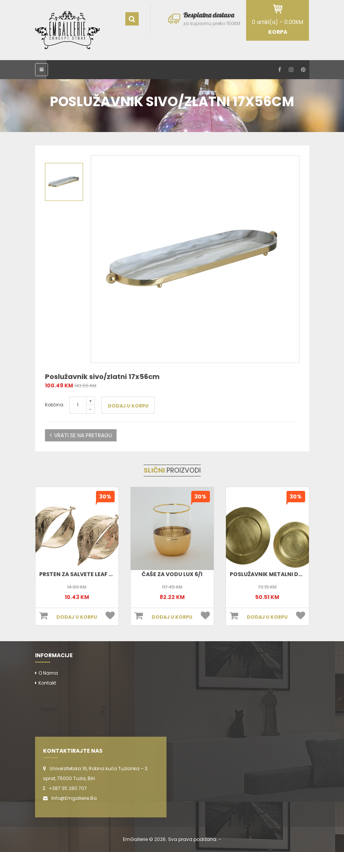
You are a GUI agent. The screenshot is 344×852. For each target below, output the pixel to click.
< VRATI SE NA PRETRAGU (81, 435)
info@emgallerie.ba (74, 798)
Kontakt (47, 683)
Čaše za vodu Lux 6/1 (172, 574)
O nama (48, 673)
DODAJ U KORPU (128, 406)
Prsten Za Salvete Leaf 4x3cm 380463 (95, 574)
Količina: (54, 404)
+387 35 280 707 (68, 788)
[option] (195, 259)
